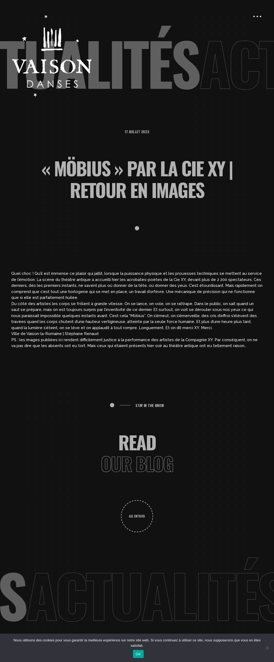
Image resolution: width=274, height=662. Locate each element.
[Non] (267, 647)
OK (138, 654)
